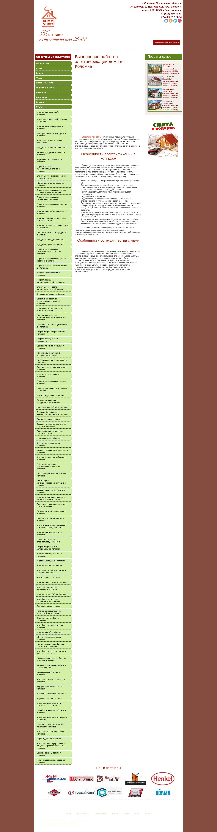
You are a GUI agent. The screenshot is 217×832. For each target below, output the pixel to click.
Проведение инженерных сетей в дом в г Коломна (52, 505)
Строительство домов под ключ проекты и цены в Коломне (51, 191)
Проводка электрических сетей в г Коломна (52, 361)
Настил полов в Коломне (48, 577)
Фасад (39, 78)
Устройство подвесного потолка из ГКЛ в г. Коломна (51, 652)
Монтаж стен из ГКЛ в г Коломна (51, 594)
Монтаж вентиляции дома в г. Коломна (50, 533)
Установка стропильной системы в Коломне (52, 120)
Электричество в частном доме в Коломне (52, 368)
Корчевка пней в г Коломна (49, 698)
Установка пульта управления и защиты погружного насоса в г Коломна (51, 745)
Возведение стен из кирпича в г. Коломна (51, 512)
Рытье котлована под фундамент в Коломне (52, 233)
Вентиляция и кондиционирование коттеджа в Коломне (51, 482)
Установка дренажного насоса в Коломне (51, 732)
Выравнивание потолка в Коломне (48, 673)
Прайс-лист (41, 92)
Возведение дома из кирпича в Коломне (51, 491)
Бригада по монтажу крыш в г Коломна (50, 347)
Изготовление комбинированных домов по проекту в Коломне (51, 526)
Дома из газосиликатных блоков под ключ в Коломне (51, 425)
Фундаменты (42, 63)
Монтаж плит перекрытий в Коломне (49, 555)
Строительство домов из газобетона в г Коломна (48, 198)
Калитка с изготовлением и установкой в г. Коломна (49, 612)
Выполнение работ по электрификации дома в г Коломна (48, 301)
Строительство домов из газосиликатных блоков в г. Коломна (49, 251)
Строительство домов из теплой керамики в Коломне (51, 259)
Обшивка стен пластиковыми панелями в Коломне (50, 725)
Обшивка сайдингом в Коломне (51, 294)
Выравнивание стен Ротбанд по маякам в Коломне (51, 659)
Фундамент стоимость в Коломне (52, 147)
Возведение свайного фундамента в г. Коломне (48, 401)
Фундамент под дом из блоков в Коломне (51, 458)
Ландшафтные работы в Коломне (52, 407)
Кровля (39, 73)
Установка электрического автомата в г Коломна (49, 704)
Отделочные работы (46, 87)
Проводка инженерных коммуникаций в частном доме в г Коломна (52, 317)
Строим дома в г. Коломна (49, 739)
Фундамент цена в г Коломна (50, 244)
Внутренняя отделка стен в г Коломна (50, 687)
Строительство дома (91, 137)
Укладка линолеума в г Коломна (51, 694)
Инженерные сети (44, 83)
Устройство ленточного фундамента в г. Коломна (48, 600)
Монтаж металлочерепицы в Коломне (50, 127)
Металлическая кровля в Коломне (48, 375)
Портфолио (41, 97)
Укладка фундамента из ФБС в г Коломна (51, 153)
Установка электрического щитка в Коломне (52, 718)
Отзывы (40, 102)
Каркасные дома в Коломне (49, 438)
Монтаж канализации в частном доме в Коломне (51, 219)
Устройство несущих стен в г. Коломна (50, 626)
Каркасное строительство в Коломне (49, 160)
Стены (39, 68)
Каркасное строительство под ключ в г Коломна (50, 309)
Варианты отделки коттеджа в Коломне (50, 519)
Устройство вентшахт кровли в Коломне (51, 680)
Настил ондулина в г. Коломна (50, 395)
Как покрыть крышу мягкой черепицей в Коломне (49, 354)
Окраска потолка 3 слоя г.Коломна (48, 619)
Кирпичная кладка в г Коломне (51, 561)
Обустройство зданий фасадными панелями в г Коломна (48, 466)
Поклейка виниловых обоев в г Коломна (51, 761)
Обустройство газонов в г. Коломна (48, 444)
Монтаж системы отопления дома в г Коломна (52, 226)
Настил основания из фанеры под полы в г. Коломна (50, 645)
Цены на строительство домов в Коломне (51, 474)
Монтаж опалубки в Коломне (50, 632)
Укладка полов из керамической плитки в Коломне (51, 666)
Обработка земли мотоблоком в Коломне (51, 711)
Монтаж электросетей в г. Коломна (48, 274)
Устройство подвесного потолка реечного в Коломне (51, 571)
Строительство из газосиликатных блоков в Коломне (48, 168)
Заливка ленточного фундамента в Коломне (52, 389)
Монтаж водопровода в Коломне (51, 582)
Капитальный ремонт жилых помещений (50, 141)
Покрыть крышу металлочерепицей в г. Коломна (51, 281)
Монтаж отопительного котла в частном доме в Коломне (51, 498)
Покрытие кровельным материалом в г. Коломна (48, 547)
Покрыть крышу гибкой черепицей (47, 340)
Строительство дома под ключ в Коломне (51, 382)
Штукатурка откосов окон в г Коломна (50, 638)
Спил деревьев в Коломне (49, 606)
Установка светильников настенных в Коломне (48, 588)
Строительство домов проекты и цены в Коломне (51, 177)
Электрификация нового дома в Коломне (51, 134)
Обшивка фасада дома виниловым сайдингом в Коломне (52, 413)
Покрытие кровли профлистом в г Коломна (52, 333)
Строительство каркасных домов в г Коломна (52, 267)
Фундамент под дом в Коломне (51, 239)
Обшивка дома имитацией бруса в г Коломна (52, 325)
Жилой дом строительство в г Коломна (50, 184)
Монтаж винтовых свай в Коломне (48, 113)
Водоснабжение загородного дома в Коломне (50, 432)
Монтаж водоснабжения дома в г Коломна (52, 212)
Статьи (39, 107)
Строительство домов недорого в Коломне (52, 205)
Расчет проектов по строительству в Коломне (48, 540)
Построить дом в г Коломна (49, 419)
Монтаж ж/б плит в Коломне (49, 565)
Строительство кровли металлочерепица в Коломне (50, 288)
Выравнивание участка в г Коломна (49, 754)
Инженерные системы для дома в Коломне (52, 451)
